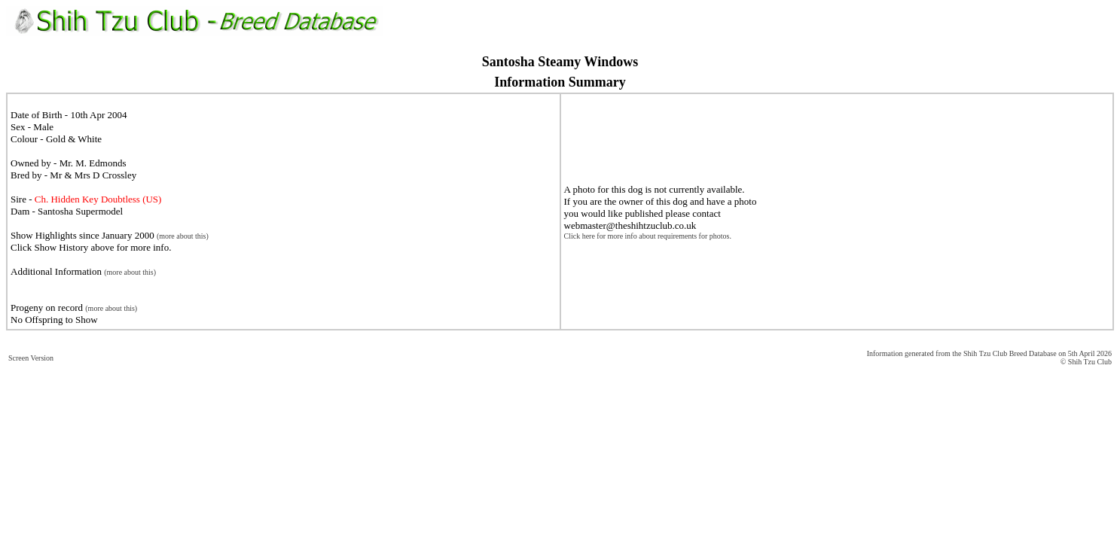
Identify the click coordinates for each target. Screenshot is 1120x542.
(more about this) (183, 236)
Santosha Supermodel (80, 211)
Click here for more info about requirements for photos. (647, 236)
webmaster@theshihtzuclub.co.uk (630, 225)
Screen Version (30, 358)
